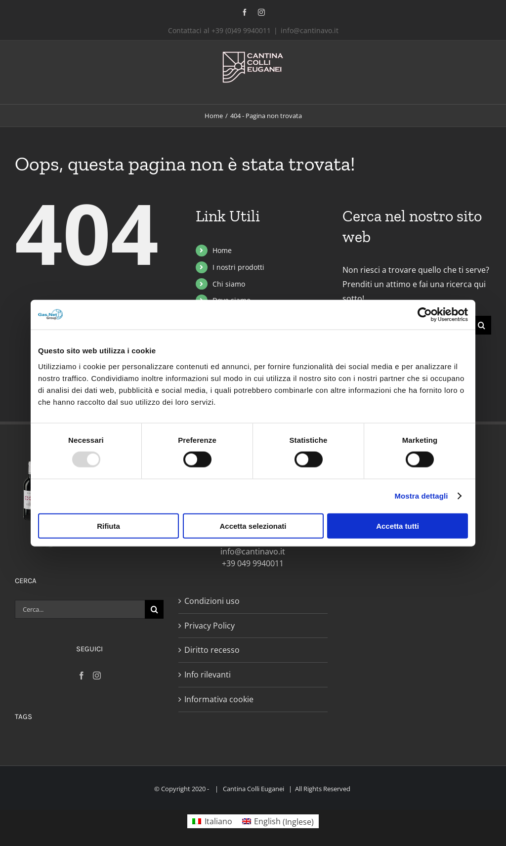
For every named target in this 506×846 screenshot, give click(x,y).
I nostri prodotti (238, 267)
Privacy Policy (209, 625)
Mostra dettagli (421, 496)
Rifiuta (108, 525)
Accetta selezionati (252, 525)
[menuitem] (212, 821)
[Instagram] (97, 675)
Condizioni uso (212, 600)
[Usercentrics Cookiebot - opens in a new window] (424, 314)
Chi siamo (228, 284)
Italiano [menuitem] (218, 821)
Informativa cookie (218, 699)
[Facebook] (81, 675)
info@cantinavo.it (309, 30)
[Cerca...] (80, 609)
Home (222, 250)
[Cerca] (481, 325)
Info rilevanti (207, 674)
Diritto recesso (212, 649)
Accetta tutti (397, 525)
